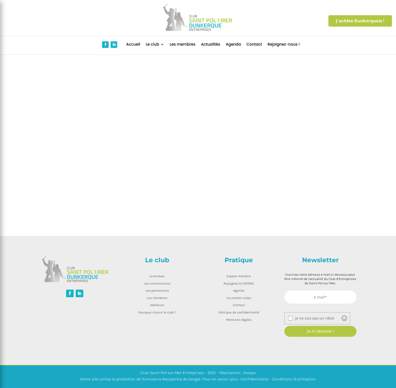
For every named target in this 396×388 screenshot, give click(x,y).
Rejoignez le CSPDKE (239, 283)
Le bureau (157, 276)
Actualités (210, 45)
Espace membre (239, 276)
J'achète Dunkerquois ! (360, 21)
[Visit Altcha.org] (344, 318)
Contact (254, 45)
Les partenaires (157, 290)
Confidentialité (254, 379)
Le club (152, 45)
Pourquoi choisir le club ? (157, 312)
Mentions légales (239, 320)
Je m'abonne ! (320, 331)
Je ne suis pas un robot (314, 318)
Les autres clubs (238, 298)
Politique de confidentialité (239, 312)
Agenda (233, 45)
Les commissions (157, 283)
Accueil (133, 45)
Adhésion (157, 305)
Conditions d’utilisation (294, 379)
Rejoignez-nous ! (284, 45)
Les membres (182, 45)
